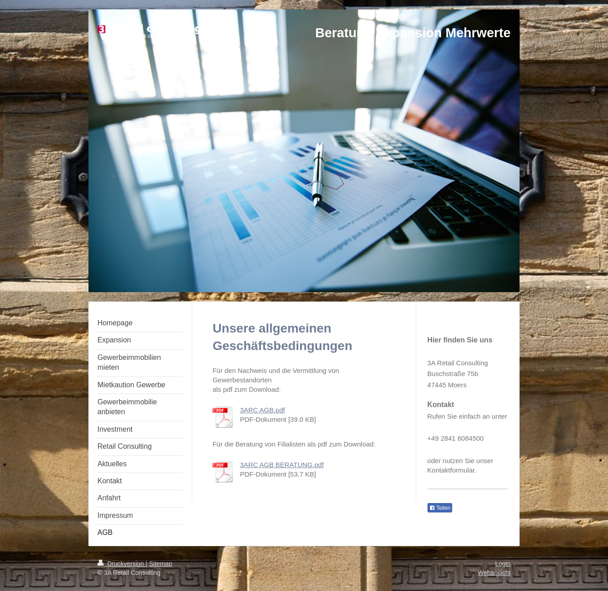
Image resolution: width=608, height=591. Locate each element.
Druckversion (121, 563)
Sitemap (160, 563)
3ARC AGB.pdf (262, 410)
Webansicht (494, 572)
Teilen (439, 508)
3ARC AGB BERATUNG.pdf (281, 464)
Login (503, 563)
